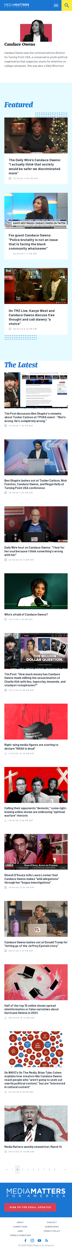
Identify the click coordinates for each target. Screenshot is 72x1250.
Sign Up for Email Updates (30, 1207)
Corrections (20, 1226)
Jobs (20, 1231)
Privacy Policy (52, 1231)
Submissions (52, 1226)
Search (66, 5)
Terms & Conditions (20, 1235)
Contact (52, 1222)
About (20, 1222)
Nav (53, 5)
